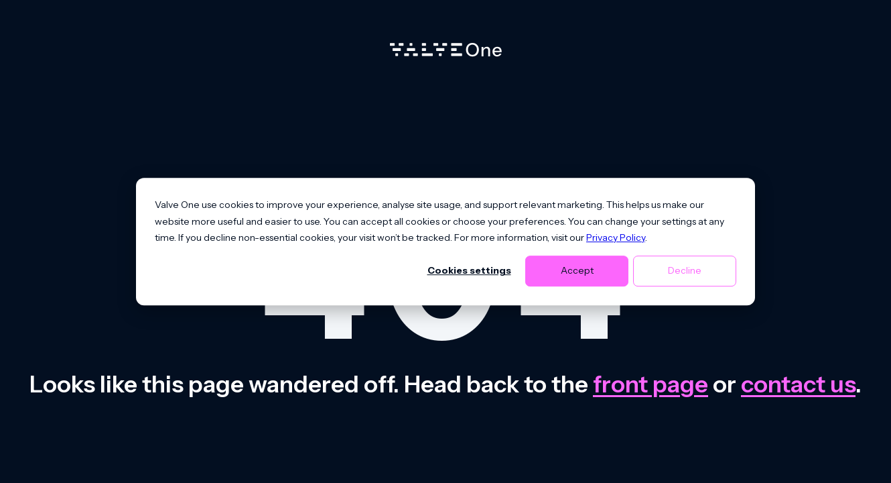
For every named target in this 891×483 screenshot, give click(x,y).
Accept (577, 271)
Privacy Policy (615, 237)
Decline (684, 271)
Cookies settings (469, 271)
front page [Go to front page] (650, 384)
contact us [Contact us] (798, 384)
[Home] (446, 53)
